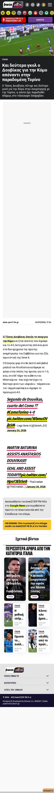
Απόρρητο (48, 790)
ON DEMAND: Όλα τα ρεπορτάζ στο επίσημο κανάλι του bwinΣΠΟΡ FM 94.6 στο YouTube (26, 525)
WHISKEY (38, 701)
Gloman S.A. (29, 701)
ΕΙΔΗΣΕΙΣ (40, 20)
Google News (17, 505)
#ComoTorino (17, 412)
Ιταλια (5, 59)
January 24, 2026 (16, 430)
